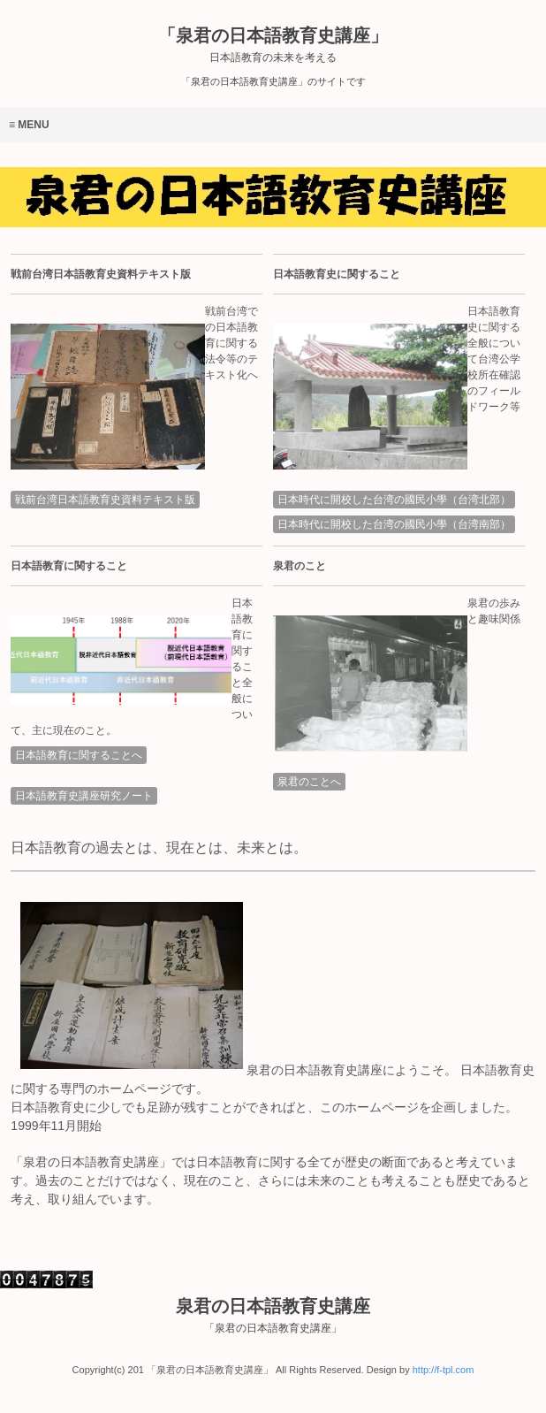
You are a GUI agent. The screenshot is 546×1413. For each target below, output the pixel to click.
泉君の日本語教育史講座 (273, 1315)
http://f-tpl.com (443, 1369)
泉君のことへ (309, 781)
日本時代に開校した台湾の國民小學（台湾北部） (394, 499)
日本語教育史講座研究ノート (84, 796)
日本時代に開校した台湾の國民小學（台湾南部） (394, 524)
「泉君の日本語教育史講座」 (273, 45)
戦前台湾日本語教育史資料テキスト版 (105, 499)
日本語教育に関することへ (78, 755)
